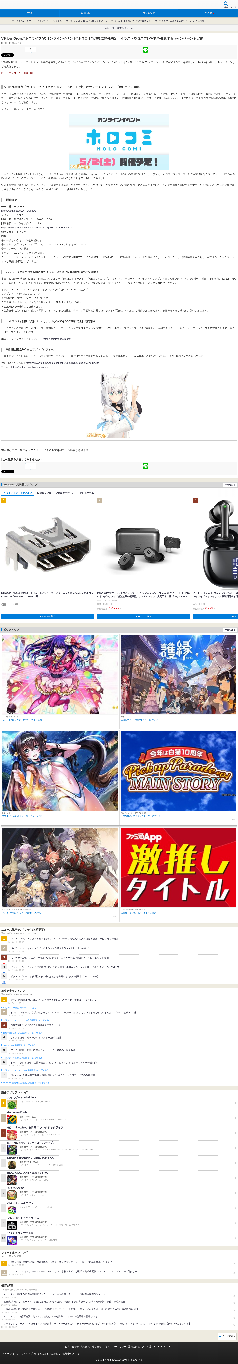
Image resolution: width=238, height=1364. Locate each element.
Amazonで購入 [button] (48, 616)
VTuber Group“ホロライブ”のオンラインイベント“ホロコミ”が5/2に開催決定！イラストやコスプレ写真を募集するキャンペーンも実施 (140, 21)
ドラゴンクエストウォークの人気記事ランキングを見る (26, 1020)
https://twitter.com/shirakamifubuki (29, 367)
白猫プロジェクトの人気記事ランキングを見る (22, 1033)
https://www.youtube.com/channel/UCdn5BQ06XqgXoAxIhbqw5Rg (62, 362)
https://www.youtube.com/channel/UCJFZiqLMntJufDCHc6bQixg (36, 227)
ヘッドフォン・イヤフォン (18, 492)
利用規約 (85, 1346)
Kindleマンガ (44, 492)
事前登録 (109, 28)
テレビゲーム (87, 492)
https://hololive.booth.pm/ (57, 338)
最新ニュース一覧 (64, 21)
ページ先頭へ (228, 1336)
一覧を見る (230, 484)
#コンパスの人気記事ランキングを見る (19, 1008)
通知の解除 (134, 1346)
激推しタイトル (125, 28)
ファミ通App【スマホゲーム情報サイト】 (32, 21)
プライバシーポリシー (114, 1346)
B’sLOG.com (164, 1346)
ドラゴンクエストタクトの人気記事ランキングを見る (25, 1070)
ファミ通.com (149, 1346)
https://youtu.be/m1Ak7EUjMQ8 (18, 210)
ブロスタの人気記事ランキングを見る (19, 1045)
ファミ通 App (12, 5)
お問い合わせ (72, 1346)
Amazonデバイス (65, 492)
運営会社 (96, 1346)
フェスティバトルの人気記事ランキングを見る (22, 1058)
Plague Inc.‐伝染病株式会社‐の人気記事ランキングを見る (26, 1083)
